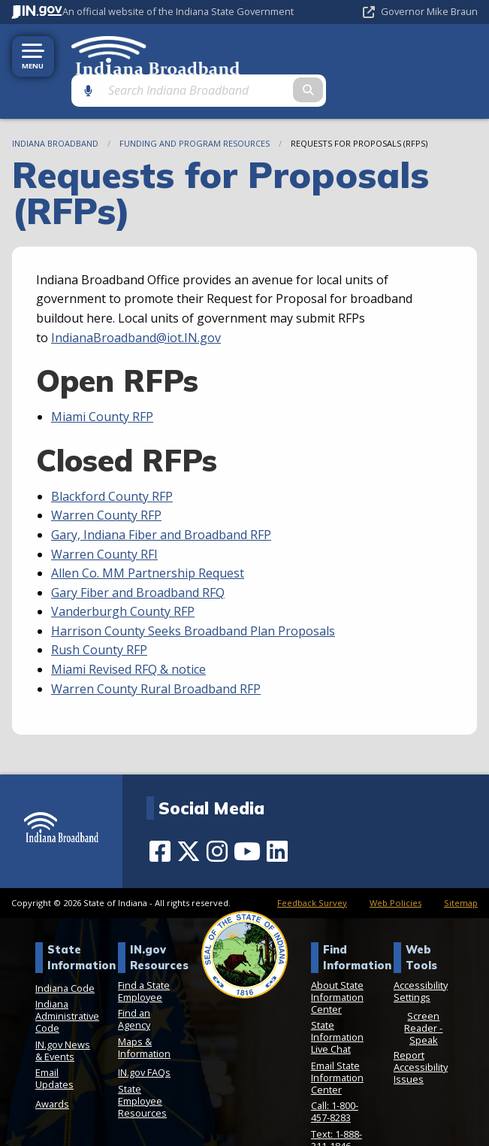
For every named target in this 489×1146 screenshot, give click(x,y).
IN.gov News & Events (62, 1017)
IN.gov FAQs (144, 1038)
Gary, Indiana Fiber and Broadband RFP (161, 501)
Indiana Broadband (55, 109)
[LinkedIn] (277, 817)
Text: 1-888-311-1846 (336, 1106)
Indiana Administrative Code (67, 982)
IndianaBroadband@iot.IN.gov (136, 303)
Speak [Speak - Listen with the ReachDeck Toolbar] (423, 1006)
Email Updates (54, 1044)
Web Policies (395, 868)
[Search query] (414, 53)
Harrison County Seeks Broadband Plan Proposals (193, 597)
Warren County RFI (104, 519)
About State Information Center (337, 962)
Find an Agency (134, 985)
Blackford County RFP (112, 461)
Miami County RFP (102, 382)
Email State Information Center (337, 1044)
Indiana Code (65, 953)
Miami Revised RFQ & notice (128, 635)
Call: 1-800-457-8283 (334, 1078)
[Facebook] (160, 817)
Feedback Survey (312, 868)
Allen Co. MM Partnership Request (147, 539)
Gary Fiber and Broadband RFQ (138, 558)
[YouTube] (247, 817)
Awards (52, 1070)
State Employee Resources (142, 1067)
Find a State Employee (144, 956)
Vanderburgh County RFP (123, 577)
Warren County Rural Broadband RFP (156, 654)
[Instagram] (217, 817)
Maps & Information (144, 1014)
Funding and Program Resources (194, 109)
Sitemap (461, 868)
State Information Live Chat (337, 1003)
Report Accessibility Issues (421, 1033)
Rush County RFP (99, 616)
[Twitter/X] (189, 817)
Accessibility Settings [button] (421, 956)
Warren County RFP (106, 481)
